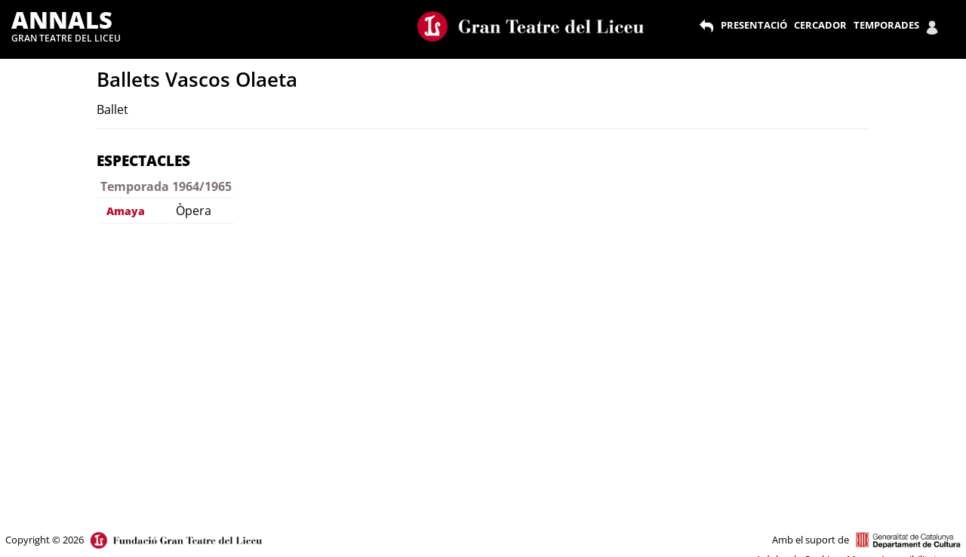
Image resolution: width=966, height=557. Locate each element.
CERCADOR (820, 25)
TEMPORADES (886, 25)
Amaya (125, 211)
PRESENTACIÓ (754, 25)
